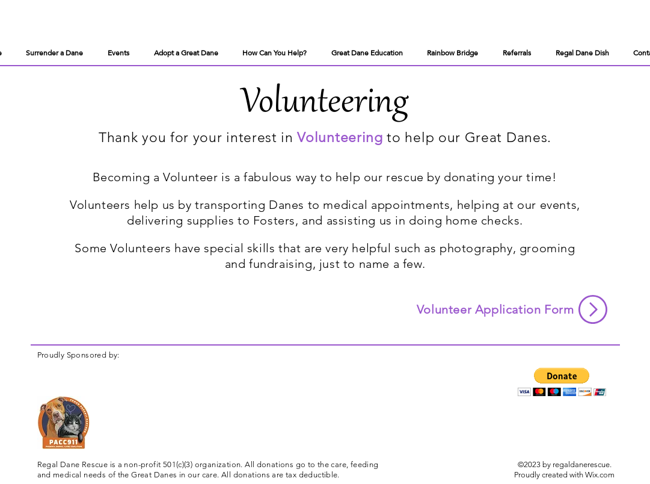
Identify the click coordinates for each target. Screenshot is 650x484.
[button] (562, 382)
